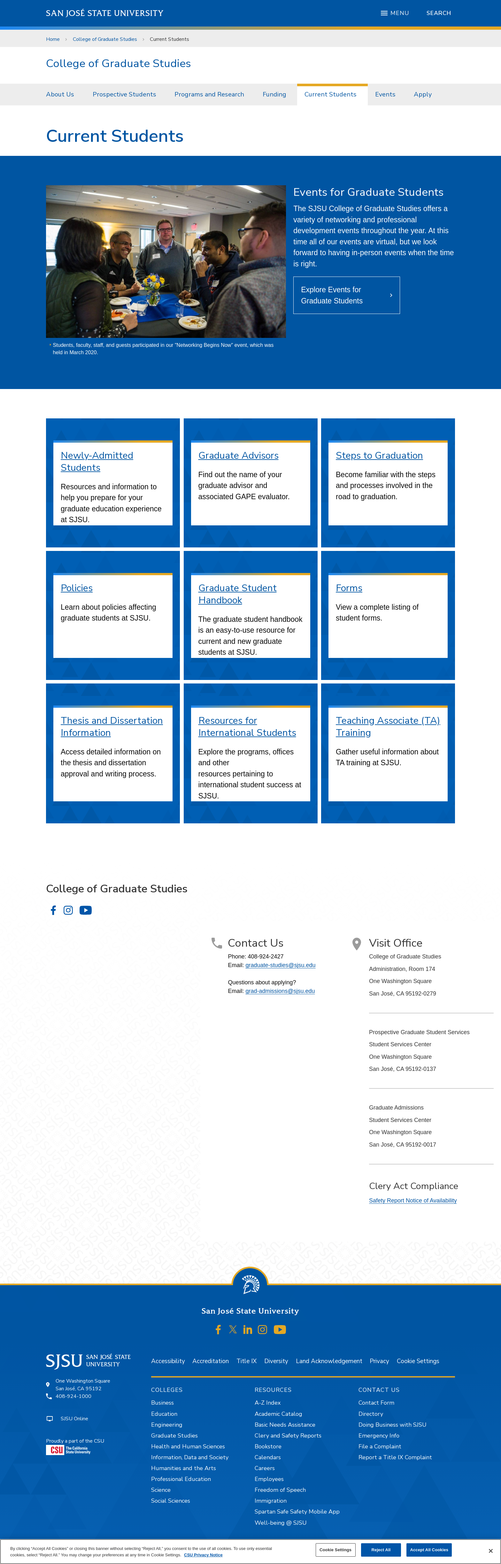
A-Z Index (268, 1403)
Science (161, 1490)
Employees (269, 1479)
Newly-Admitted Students (97, 461)
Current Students (169, 39)
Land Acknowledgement (329, 1361)
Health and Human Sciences (188, 1446)
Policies (77, 588)
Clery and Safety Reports (288, 1435)
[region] (250, 1551)
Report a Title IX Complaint (395, 1457)
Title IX (246, 1361)
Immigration (271, 1501)
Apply (423, 94)
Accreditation (210, 1361)
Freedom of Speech (280, 1490)
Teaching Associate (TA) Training (388, 726)
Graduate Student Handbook (237, 594)
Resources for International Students (247, 726)
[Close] (491, 1551)
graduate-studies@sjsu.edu (280, 965)
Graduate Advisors (238, 455)
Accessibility (168, 1361)
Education (164, 1414)
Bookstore (268, 1446)
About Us (60, 94)
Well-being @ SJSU (281, 1523)
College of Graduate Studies (105, 39)
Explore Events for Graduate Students (332, 295)
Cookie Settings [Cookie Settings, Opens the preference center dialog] (335, 1549)
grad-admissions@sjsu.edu (280, 991)
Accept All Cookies (429, 1549)
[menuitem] (62, 94)
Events (385, 94)
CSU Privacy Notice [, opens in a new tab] (203, 1555)
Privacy (379, 1361)
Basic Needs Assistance (285, 1425)
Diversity (276, 1361)
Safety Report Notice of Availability (413, 1200)
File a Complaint (379, 1446)
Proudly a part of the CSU (75, 1446)
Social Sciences (170, 1501)
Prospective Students (124, 94)
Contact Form (376, 1403)
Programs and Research (209, 94)
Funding (274, 94)
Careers (265, 1468)
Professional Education (181, 1479)
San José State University (105, 13)
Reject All (381, 1549)
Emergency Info (378, 1435)
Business (162, 1403)
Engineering (166, 1425)
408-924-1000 (73, 1396)
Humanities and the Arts (183, 1468)
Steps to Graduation (379, 455)
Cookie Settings (418, 1361)
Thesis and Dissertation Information (112, 726)
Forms (349, 588)
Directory (370, 1414)
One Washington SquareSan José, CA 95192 (83, 1384)
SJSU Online (74, 1418)
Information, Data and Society (189, 1457)
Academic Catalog (278, 1414)
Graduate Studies (174, 1435)
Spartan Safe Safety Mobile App (297, 1511)
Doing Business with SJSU (392, 1425)
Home (53, 39)
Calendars (268, 1457)
